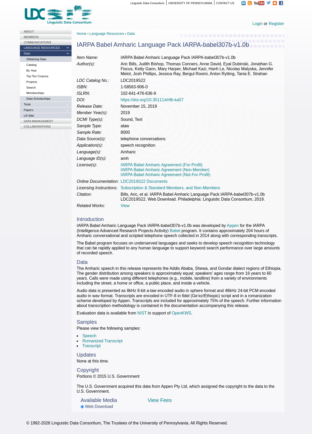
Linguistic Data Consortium (147, 3)
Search (31, 87)
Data (27, 53)
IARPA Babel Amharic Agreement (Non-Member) (165, 170)
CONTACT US (225, 3)
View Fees (160, 400)
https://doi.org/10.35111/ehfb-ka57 (152, 100)
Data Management (38, 121)
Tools (27, 104)
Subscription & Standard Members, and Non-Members (170, 188)
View (125, 205)
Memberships (35, 92)
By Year (31, 70)
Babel (175, 230)
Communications (37, 42)
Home (81, 33)
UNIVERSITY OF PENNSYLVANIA (190, 3)
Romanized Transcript (102, 341)
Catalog (31, 64)
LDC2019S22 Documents (144, 181)
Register (276, 23)
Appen (233, 225)
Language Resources (42, 47)
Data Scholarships (38, 98)
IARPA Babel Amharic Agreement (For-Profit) (161, 165)
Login (258, 23)
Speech (89, 336)
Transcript (91, 346)
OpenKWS (181, 313)
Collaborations (37, 126)
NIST (142, 313)
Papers (28, 110)
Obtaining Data (36, 59)
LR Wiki (29, 115)
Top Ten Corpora (37, 76)
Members (31, 36)
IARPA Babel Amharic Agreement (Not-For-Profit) (165, 174)
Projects (31, 81)
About (29, 31)
